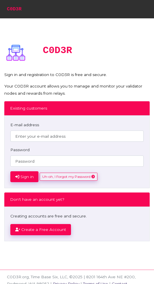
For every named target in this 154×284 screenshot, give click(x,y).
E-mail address (24, 124)
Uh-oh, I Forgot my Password (68, 176)
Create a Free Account (40, 229)
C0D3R (14, 9)
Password (20, 149)
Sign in (24, 176)
